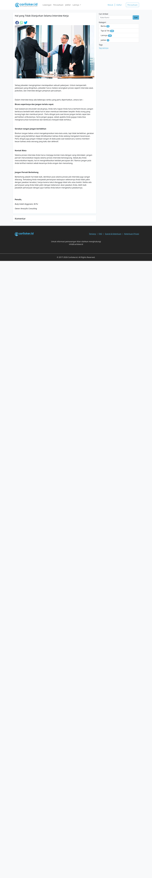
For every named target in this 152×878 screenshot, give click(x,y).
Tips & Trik (107, 30)
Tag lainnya (103, 48)
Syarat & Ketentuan (113, 234)
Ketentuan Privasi (131, 234)
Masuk (110, 5)
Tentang (92, 234)
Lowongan (47, 5)
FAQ (100, 234)
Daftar (119, 5)
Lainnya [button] (76, 5)
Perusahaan (58, 5)
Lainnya (106, 35)
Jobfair (68, 5)
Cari (136, 17)
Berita (105, 26)
